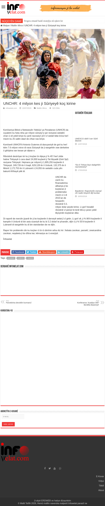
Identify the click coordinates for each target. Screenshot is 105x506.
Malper (5, 25)
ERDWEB (46, 500)
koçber (11, 258)
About (101, 490)
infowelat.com (11, 108)
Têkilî (101, 485)
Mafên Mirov (17, 25)
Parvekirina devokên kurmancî (20, 302)
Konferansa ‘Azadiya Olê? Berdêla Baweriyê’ (85, 303)
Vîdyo (101, 481)
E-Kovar (100, 476)
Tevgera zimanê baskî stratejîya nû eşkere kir (43, 21)
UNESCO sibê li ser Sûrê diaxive (86, 139)
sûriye (21, 258)
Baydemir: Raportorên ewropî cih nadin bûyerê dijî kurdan (88, 192)
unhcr (30, 258)
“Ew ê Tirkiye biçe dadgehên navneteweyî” (88, 166)
